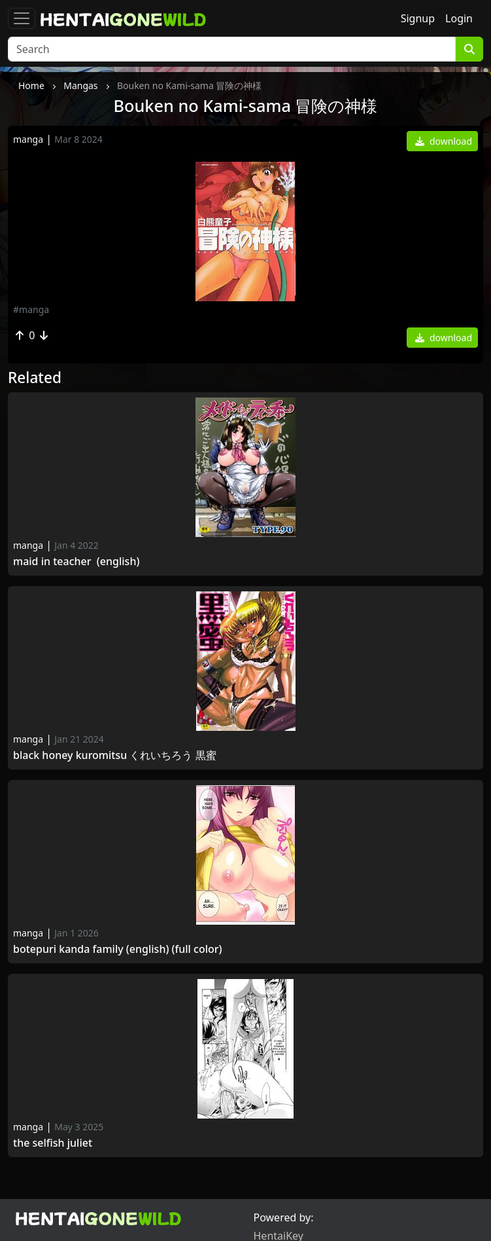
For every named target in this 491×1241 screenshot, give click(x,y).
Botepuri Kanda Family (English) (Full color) (117, 949)
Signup (418, 18)
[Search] (232, 49)
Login (459, 18)
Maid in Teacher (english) (76, 561)
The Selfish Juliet (52, 1143)
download (443, 141)
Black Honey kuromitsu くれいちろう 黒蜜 (114, 755)
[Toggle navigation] (21, 18)
